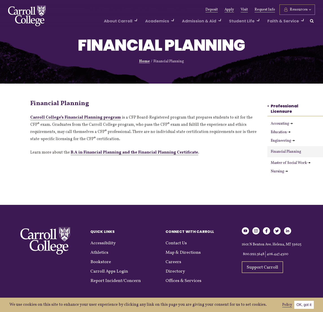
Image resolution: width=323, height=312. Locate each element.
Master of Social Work (290, 162)
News (150, 9)
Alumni (113, 9)
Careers (173, 262)
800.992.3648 (253, 254)
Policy (287, 305)
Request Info (265, 9)
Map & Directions (183, 252)
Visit (244, 9)
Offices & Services (183, 281)
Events (167, 9)
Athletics (133, 9)
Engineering (283, 140)
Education (280, 132)
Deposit (211, 9)
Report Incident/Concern (115, 281)
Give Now (92, 9)
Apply (229, 9)
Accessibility (103, 243)
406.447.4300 (277, 254)
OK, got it (304, 305)
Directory (175, 271)
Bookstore (100, 262)
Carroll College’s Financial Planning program (75, 117)
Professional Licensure (282, 108)
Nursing (279, 171)
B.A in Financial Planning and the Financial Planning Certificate (134, 152)
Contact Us (176, 243)
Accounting (282, 123)
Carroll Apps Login (109, 271)
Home (144, 61)
